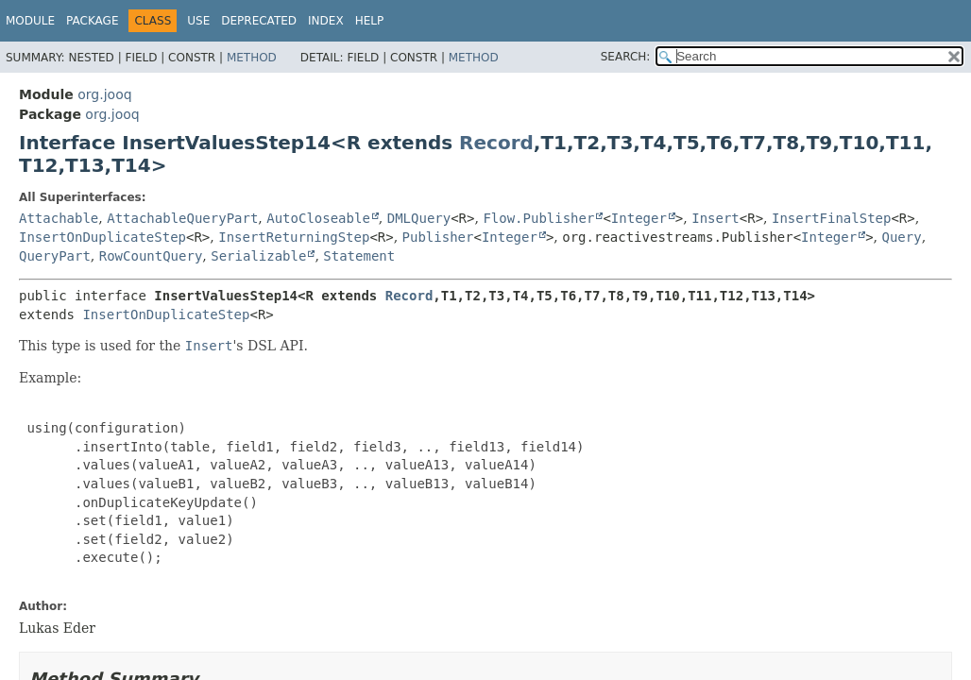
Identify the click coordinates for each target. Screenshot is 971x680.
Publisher (438, 237)
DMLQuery (419, 218)
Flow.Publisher (538, 218)
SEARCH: (626, 56)
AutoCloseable (318, 218)
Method (252, 57)
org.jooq (104, 94)
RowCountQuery (151, 256)
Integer (639, 218)
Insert (715, 218)
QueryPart (55, 256)
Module (30, 20)
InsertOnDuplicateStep (102, 237)
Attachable (58, 218)
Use (198, 20)
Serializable (258, 256)
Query (901, 237)
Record (496, 142)
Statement (359, 256)
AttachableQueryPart (182, 218)
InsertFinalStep (831, 218)
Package (92, 20)
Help (369, 20)
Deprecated (259, 20)
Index (326, 20)
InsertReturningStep (293, 237)
